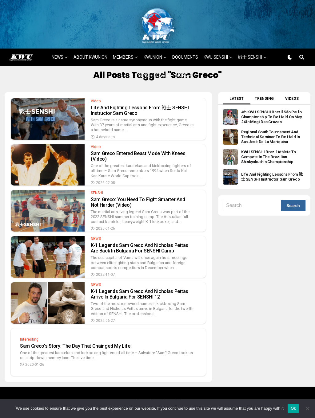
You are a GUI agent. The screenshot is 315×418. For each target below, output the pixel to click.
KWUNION (153, 51)
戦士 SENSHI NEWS (147, 70)
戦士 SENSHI (250, 51)
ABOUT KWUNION (90, 51)
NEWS (57, 51)
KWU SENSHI (216, 51)
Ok (293, 408)
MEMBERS (123, 51)
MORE (181, 70)
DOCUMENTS (185, 51)
